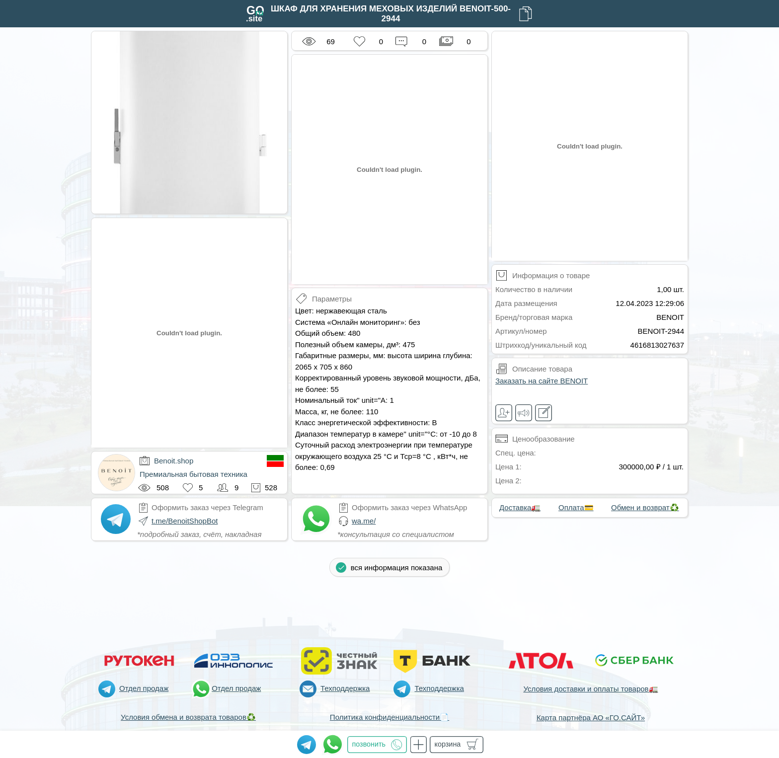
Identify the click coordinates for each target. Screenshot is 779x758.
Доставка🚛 (520, 507)
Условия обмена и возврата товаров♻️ (188, 717)
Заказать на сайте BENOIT (541, 381)
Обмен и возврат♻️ (645, 507)
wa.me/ (364, 521)
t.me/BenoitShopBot (185, 521)
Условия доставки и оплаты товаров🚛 (590, 688)
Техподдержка (345, 688)
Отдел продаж (143, 688)
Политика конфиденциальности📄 (389, 717)
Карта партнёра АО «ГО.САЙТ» (591, 717)
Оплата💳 (576, 507)
